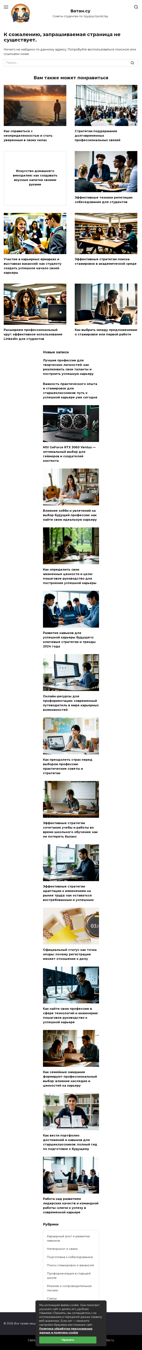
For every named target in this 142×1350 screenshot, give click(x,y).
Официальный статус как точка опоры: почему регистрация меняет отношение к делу (70, 954)
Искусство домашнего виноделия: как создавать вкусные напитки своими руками (35, 177)
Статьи (52, 1298)
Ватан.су (80, 10)
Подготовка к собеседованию (70, 1257)
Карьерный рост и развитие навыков (68, 1238)
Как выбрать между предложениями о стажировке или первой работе (106, 332)
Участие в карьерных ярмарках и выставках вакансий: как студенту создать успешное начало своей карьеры (32, 265)
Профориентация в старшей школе (69, 1276)
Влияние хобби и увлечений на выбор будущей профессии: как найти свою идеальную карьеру (70, 515)
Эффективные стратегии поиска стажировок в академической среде (106, 261)
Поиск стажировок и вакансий (70, 1265)
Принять (68, 1340)
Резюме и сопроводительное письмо (69, 1288)
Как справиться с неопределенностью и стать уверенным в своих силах (28, 135)
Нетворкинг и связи (62, 1249)
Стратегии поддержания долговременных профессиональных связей (97, 135)
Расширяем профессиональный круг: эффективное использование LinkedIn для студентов (33, 334)
